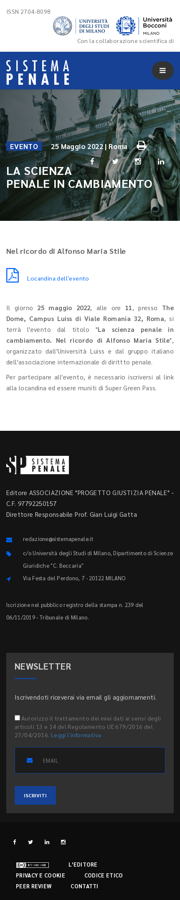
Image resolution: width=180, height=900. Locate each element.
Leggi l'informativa (76, 734)
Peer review (33, 886)
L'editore (83, 864)
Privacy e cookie (40, 875)
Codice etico (103, 875)
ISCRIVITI (35, 795)
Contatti (84, 886)
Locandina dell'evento (47, 278)
